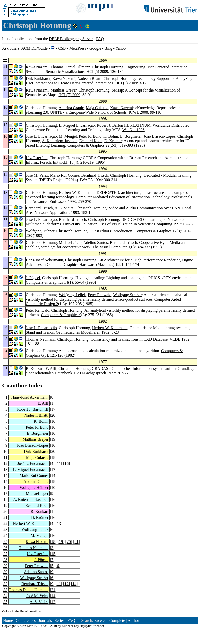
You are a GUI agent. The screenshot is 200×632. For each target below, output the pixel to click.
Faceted (100, 620)
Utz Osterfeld (37, 158)
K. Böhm (110, 136)
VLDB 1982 (180, 339)
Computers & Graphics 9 (61, 315)
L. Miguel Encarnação (77, 125)
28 (5, 560)
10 (5, 451)
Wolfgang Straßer (127, 295)
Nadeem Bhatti (89, 78)
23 (5, 529)
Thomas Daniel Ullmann (70, 67)
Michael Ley (70, 626)
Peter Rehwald (99, 295)
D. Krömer (113, 141)
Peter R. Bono (90, 136)
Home (8, 620)
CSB (62, 48)
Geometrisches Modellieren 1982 (82, 332)
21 (5, 517)
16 (53, 421)
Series (59, 620)
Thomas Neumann (40, 339)
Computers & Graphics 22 (88, 145)
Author (133, 620)
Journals (45, 620)
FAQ (100, 39)
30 (5, 572)
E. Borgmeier (131, 136)
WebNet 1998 (133, 130)
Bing (108, 48)
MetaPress (77, 48)
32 (5, 584)
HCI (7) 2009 (69, 95)
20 (53, 415)
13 (5, 469)
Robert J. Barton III (112, 125)
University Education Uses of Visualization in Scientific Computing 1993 (122, 224)
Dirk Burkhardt (38, 78)
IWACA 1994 (91, 180)
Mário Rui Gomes (64, 175)
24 (5, 535)
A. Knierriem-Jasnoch (59, 141)
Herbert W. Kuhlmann (77, 192)
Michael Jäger (70, 242)
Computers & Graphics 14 (47, 282)
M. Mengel (68, 136)
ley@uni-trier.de (92, 626)
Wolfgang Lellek (72, 295)
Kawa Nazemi (37, 67)
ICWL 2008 (138, 112)
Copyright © (10, 626)
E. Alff (51, 368)
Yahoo (120, 48)
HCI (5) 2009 (97, 71)
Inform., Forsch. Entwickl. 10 (50, 162)
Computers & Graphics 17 (155, 231)
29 (5, 566)
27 (5, 554)
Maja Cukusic (97, 108)
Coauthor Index (22, 385)
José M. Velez (37, 175)
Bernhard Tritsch (94, 175)
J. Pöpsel (33, 278)
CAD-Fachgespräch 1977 (94, 373)
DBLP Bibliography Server (71, 39)
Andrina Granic (71, 108)
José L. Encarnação (41, 136)
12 (5, 463)
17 (53, 409)
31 (5, 578)
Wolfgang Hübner (40, 231)
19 (53, 439)
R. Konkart (35, 368)
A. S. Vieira (64, 208)
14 (5, 475)
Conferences (26, 620)
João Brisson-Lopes (159, 136)
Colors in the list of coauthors (22, 611)
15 (5, 481)
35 (5, 602)
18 (53, 457)
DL (34, 48)
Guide (43, 48)
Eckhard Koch (90, 141)
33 (5, 590)
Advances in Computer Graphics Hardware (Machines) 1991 (74, 264)
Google (95, 48)
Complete (117, 620)
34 (5, 596)
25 (5, 541)
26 (5, 548)
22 (5, 523)
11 (5, 457)
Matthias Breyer (64, 90)
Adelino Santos (95, 242)
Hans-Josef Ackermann (44, 260)
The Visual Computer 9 (111, 247)
